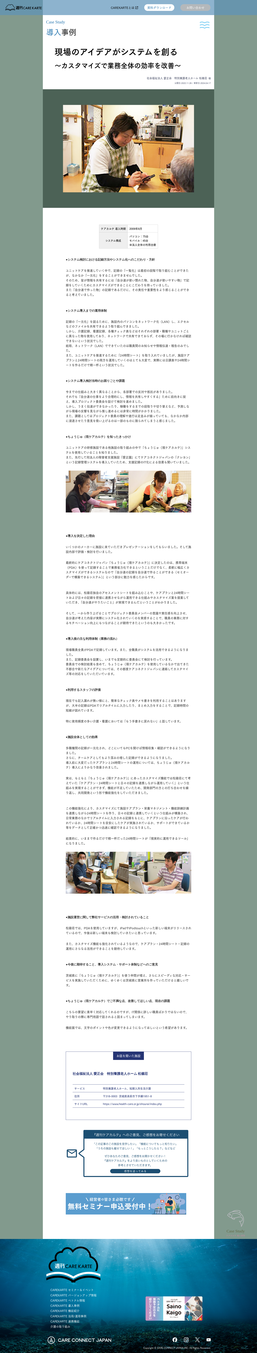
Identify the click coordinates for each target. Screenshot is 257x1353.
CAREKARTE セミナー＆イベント (72, 1290)
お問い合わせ (195, 7)
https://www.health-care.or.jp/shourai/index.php (132, 1104)
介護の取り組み (60, 1326)
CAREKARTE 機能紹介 (64, 1310)
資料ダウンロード (159, 7)
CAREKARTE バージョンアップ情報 (73, 1295)
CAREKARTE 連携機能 (64, 1321)
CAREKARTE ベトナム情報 (67, 1300)
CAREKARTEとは (124, 7)
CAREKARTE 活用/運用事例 (68, 1316)
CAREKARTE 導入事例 (64, 1305)
